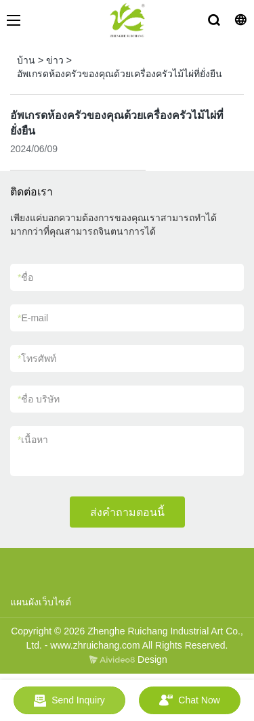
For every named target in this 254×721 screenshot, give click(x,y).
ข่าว (55, 60)
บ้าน (26, 60)
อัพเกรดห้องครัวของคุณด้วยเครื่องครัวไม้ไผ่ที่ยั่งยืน (119, 73)
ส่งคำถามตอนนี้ (127, 512)
